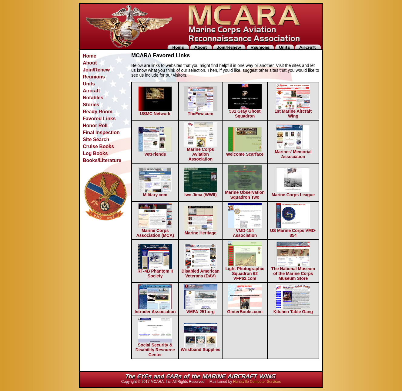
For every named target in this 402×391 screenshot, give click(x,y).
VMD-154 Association (245, 231)
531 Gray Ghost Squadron (245, 111)
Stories (91, 104)
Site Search (96, 139)
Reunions (94, 76)
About (90, 62)
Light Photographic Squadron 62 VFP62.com (244, 271)
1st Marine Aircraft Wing (293, 111)
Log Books (95, 153)
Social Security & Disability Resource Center (155, 348)
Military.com (155, 192)
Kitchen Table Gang (293, 309)
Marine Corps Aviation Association (200, 152)
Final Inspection (101, 132)
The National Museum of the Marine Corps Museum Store (293, 271)
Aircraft (91, 90)
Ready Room (97, 111)
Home (89, 55)
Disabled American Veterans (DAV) (201, 271)
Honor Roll (95, 125)
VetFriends (155, 152)
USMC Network (155, 111)
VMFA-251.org (200, 309)
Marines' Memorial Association (293, 152)
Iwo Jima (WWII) (200, 192)
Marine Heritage (200, 231)
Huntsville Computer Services (257, 381)
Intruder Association (155, 309)
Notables (93, 97)
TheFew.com (200, 111)
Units (89, 83)
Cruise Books (98, 146)
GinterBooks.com (245, 309)
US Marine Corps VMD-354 (293, 231)
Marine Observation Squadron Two (245, 193)
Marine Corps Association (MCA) (155, 231)
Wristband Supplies (200, 347)
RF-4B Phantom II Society (155, 271)
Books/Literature (102, 160)
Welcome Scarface (244, 152)
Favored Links (99, 118)
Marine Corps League (293, 192)
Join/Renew (96, 69)
